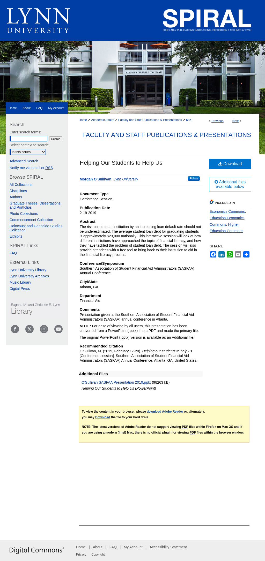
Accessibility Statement (168, 547)
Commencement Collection (31, 220)
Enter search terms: (25, 132)
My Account (133, 547)
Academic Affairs (102, 120)
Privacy (81, 554)
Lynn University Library (28, 270)
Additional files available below (230, 184)
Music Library (20, 282)
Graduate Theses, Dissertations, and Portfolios (36, 205)
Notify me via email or (31, 168)
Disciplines (18, 191)
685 (188, 120)
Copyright (98, 554)
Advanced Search (24, 161)
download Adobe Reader (165, 411)
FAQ (13, 253)
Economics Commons (227, 211)
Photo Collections (24, 213)
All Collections (21, 185)
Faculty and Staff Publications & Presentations (150, 120)
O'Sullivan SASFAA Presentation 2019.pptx (116, 382)
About (97, 547)
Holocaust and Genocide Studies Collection (36, 228)
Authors (16, 197)
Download (230, 164)
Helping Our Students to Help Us (121, 163)
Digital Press (20, 288)
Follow (194, 178)
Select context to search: (29, 145)
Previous (217, 121)
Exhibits (16, 236)
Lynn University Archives (29, 276)
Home (83, 120)
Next (235, 121)
